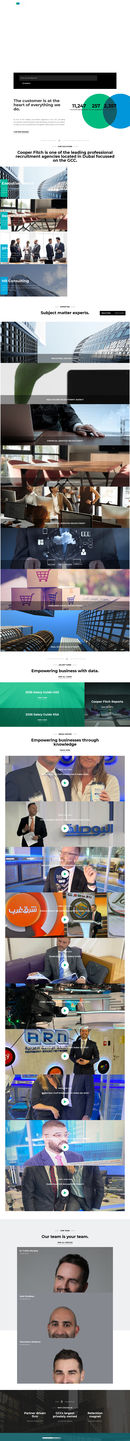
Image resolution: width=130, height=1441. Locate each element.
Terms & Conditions (111, 1436)
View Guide (42, 630)
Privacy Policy (92, 1436)
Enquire (122, 3)
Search (104, 78)
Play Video (53, 1438)
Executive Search (18, 178)
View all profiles (65, 1175)
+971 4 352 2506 (80, 1420)
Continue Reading (21, 126)
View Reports (107, 639)
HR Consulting (80, 210)
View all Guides (65, 609)
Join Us (101, 1436)
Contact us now (63, 1420)
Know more (65, 682)
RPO (6, 210)
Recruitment (79, 178)
